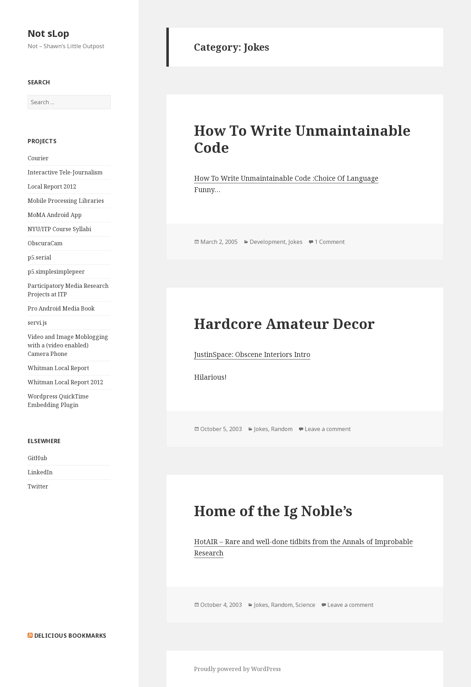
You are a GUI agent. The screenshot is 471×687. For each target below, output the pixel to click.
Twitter (38, 486)
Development (268, 242)
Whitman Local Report (58, 368)
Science (305, 605)
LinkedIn (40, 472)
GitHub (37, 458)
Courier (38, 158)
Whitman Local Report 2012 (65, 382)
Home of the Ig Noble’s (273, 510)
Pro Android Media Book (61, 308)
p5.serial (39, 257)
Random (282, 429)
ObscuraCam (45, 243)
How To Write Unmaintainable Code (302, 139)
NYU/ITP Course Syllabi (59, 229)
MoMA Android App (55, 215)
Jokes (295, 242)
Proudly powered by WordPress (237, 669)
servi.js (37, 322)
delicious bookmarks (70, 635)
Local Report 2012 (52, 186)
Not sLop (48, 33)
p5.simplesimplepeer (56, 271)
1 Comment (330, 242)
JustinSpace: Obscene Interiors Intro (252, 354)
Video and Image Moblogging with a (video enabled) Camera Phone (68, 345)
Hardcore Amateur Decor (284, 323)
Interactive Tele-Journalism (65, 172)
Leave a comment (328, 429)
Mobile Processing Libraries (66, 201)
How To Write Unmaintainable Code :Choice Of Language (286, 178)
